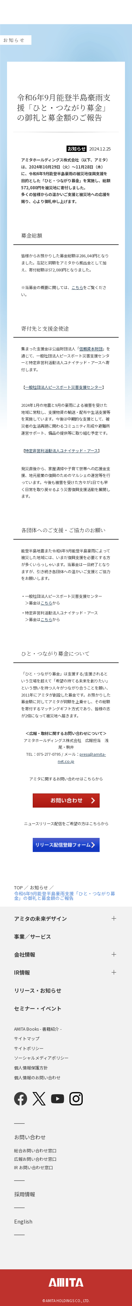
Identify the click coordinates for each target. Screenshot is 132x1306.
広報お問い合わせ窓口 (35, 1159)
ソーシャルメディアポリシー (41, 1058)
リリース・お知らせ (37, 990)
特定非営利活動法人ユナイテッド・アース (61, 450)
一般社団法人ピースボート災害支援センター (63, 387)
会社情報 (24, 954)
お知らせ (39, 887)
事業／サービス (32, 936)
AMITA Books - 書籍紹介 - (38, 1029)
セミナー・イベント (38, 1008)
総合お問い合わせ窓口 (35, 1150)
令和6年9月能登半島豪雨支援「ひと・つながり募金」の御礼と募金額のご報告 (64, 896)
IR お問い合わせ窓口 (33, 1167)
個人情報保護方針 (31, 1068)
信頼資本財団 (90, 348)
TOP (18, 887)
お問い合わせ (30, 1137)
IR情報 (22, 972)
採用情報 (24, 1194)
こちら (77, 287)
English (23, 1221)
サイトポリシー (29, 1048)
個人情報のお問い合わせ (37, 1077)
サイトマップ (26, 1038)
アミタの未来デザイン (40, 918)
